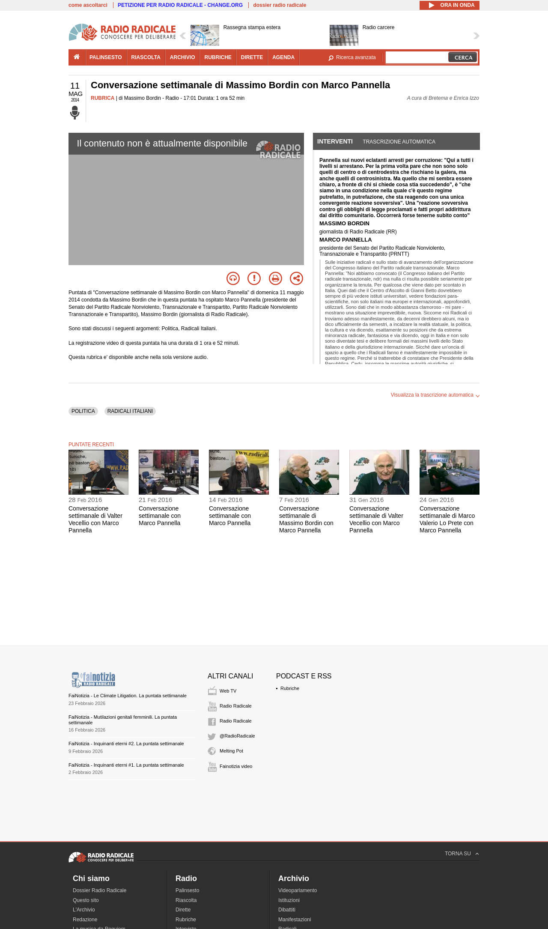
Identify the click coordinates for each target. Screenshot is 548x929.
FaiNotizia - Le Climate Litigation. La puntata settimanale (127, 695)
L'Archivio (84, 910)
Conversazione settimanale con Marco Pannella (160, 515)
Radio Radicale (236, 705)
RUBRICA (102, 98)
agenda (283, 57)
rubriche (217, 57)
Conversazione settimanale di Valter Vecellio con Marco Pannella (95, 519)
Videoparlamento (297, 890)
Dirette (183, 910)
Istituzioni (289, 900)
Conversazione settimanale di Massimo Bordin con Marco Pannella (306, 519)
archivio (182, 57)
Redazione (85, 920)
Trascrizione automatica (399, 142)
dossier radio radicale (279, 5)
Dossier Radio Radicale (99, 890)
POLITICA (83, 411)
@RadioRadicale (237, 735)
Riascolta (186, 900)
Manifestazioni (294, 920)
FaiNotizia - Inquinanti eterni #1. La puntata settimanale (126, 765)
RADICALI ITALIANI (130, 411)
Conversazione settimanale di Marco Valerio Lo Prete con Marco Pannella (447, 519)
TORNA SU (458, 854)
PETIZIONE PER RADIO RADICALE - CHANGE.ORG (180, 5)
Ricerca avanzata (356, 57)
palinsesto (105, 57)
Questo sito (86, 900)
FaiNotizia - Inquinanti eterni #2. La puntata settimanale (126, 743)
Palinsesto (187, 890)
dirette (252, 57)
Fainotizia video (236, 766)
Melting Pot (231, 750)
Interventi (335, 141)
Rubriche (289, 688)
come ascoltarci (87, 5)
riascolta (146, 57)
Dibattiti (286, 910)
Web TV (228, 690)
